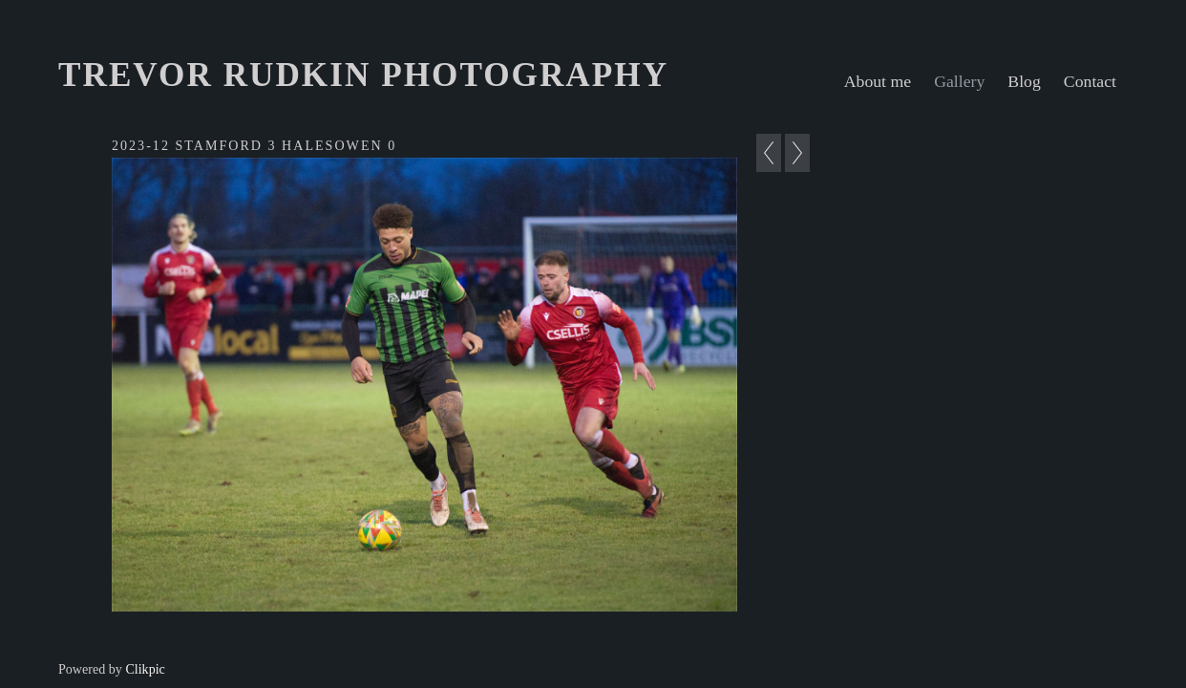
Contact (1090, 81)
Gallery (959, 81)
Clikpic (144, 669)
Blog (1024, 81)
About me (877, 81)
